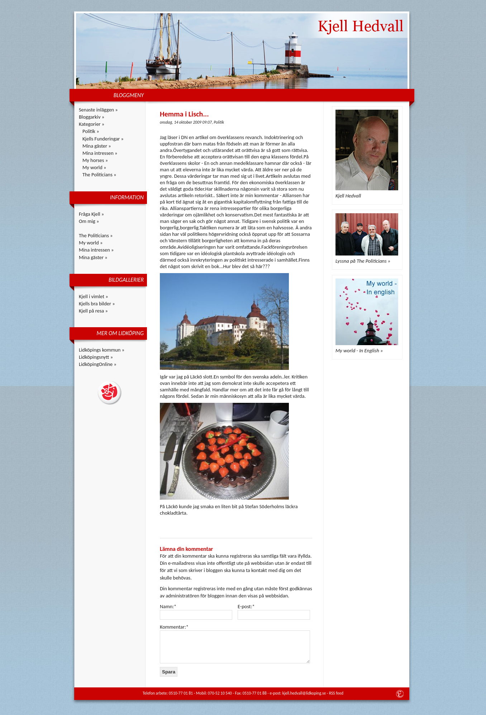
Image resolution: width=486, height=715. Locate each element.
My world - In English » (359, 350)
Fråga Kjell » (91, 214)
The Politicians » (99, 174)
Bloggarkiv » (91, 117)
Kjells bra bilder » (97, 303)
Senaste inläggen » (98, 109)
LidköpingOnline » (97, 364)
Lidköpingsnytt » (96, 357)
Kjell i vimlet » (93, 296)
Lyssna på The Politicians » (362, 261)
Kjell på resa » (93, 311)
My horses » (95, 160)
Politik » (90, 131)
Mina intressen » (99, 153)
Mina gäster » (96, 146)
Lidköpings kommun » (101, 350)
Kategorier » (91, 124)
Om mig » (89, 221)
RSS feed (336, 693)
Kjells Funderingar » (103, 138)
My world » (94, 167)
